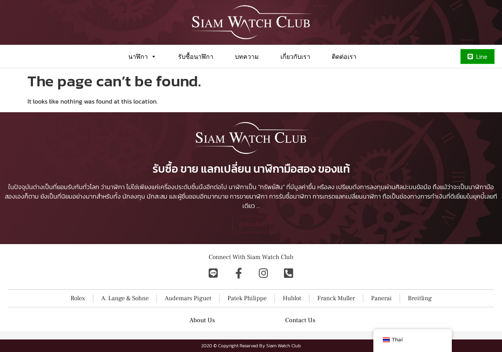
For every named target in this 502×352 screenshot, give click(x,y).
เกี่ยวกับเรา (295, 56)
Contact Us (300, 320)
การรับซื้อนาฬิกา (290, 196)
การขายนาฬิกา (248, 196)
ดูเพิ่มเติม (251, 224)
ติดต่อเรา (344, 56)
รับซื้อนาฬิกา (195, 56)
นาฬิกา (142, 56)
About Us (202, 320)
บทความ (247, 56)
